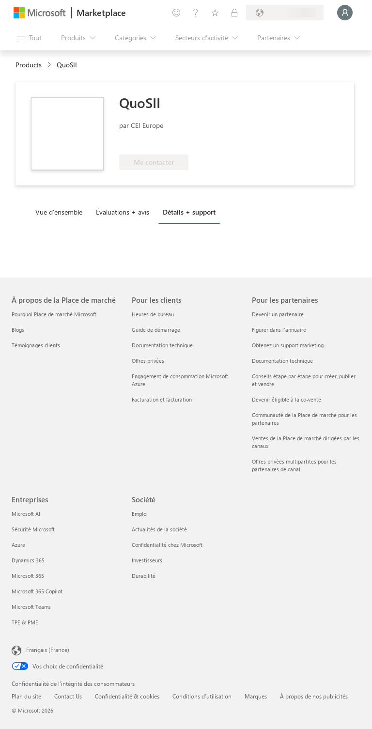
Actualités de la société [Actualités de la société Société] (159, 529)
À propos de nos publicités (314, 696)
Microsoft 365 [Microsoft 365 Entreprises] (28, 575)
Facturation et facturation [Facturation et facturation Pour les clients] (162, 399)
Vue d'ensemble (58, 212)
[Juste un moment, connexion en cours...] (344, 12)
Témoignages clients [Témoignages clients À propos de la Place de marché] (36, 345)
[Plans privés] (234, 12)
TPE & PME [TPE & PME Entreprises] (25, 622)
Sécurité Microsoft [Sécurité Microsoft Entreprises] (33, 529)
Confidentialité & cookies (127, 696)
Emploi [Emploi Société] (140, 513)
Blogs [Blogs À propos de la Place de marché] (18, 329)
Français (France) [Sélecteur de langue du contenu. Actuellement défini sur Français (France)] (47, 649)
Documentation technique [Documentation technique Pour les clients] (162, 345)
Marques (256, 696)
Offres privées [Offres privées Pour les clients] (148, 360)
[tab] (61, 211)
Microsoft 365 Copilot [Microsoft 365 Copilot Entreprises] (37, 591)
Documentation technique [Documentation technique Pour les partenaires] (282, 360)
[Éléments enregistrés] (215, 12)
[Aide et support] (195, 12)
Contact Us (68, 696)
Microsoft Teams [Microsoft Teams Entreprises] (31, 606)
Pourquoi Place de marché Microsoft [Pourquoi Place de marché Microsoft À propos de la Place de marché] (54, 314)
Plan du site (26, 696)
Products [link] (29, 64)
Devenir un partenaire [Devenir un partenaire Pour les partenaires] (278, 314)
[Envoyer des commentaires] (176, 12)
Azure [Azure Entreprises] (18, 544)
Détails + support (189, 212)
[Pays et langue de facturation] (285, 12)
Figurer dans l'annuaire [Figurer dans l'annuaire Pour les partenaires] (279, 329)
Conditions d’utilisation (202, 696)
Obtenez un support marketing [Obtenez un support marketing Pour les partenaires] (288, 345)
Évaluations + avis (122, 212)
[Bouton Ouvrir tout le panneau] (30, 37)
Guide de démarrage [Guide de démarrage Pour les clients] (156, 329)
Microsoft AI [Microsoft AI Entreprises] (26, 513)
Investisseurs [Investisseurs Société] (147, 560)
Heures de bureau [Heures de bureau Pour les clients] (153, 314)
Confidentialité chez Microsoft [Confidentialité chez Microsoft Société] (167, 544)
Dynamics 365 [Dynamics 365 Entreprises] (28, 560)
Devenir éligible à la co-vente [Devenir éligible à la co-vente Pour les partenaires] (286, 399)
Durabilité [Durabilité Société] (143, 575)
